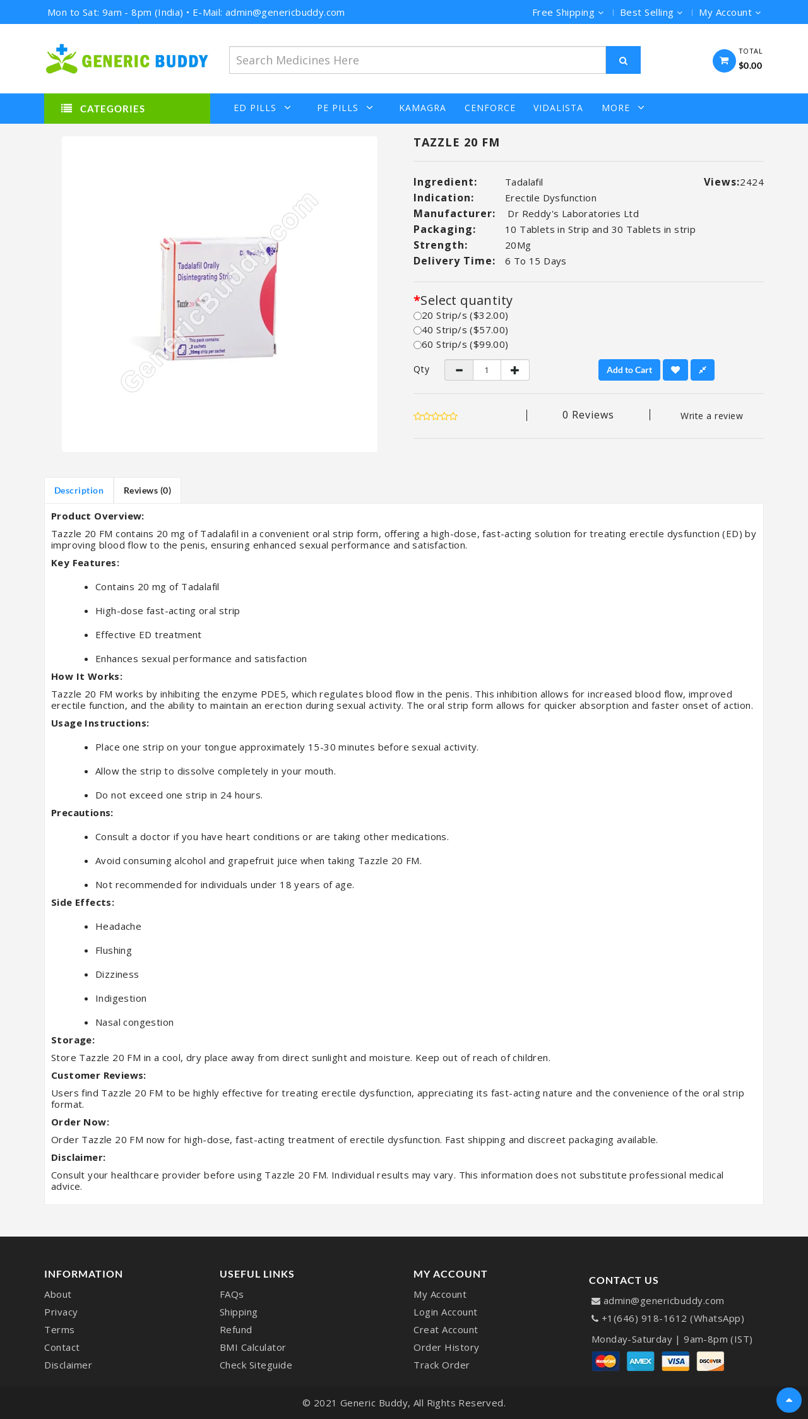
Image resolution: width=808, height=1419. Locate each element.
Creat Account (445, 1329)
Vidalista (558, 108)
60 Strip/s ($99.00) (461, 344)
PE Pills (345, 108)
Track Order (441, 1364)
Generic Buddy (374, 1402)
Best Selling (651, 12)
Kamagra (422, 108)
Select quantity (466, 300)
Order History (446, 1347)
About (58, 1294)
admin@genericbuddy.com (664, 1300)
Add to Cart (629, 369)
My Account (439, 1294)
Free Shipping (568, 12)
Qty (419, 369)
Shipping (239, 1311)
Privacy (61, 1311)
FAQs (232, 1294)
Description (79, 490)
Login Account (445, 1311)
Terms (59, 1329)
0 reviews (588, 415)
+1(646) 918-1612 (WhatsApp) (673, 1318)
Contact (62, 1347)
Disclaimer (68, 1364)
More (623, 108)
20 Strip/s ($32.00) (461, 315)
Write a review (711, 416)
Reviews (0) (148, 490)
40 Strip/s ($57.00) (461, 329)
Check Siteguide (256, 1364)
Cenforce (490, 108)
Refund (236, 1329)
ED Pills (263, 108)
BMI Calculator (253, 1347)
